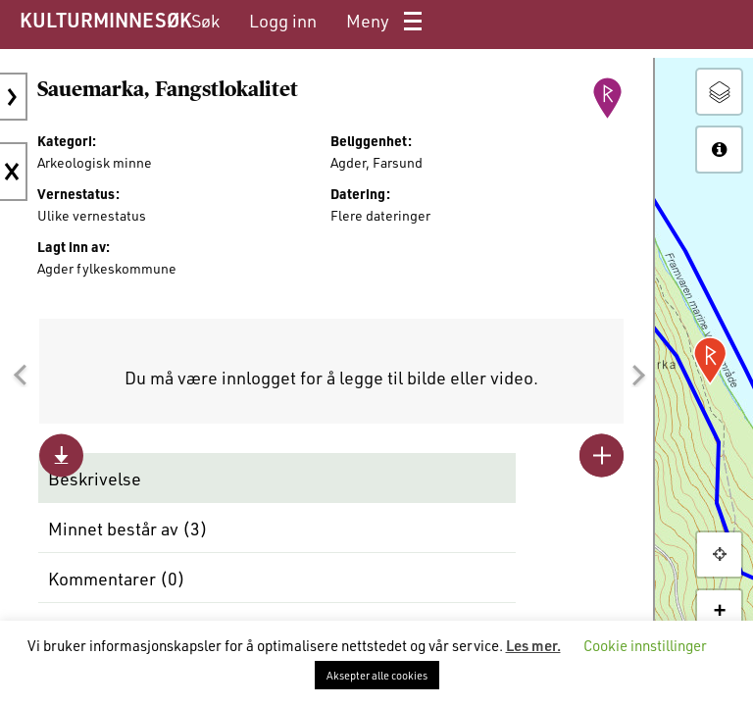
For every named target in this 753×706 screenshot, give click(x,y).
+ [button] (719, 612)
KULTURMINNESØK (105, 19)
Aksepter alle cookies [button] (376, 675)
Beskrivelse (94, 478)
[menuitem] (205, 21)
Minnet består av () (128, 528)
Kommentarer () (116, 578)
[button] (19, 375)
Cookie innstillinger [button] (645, 645)
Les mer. (533, 645)
